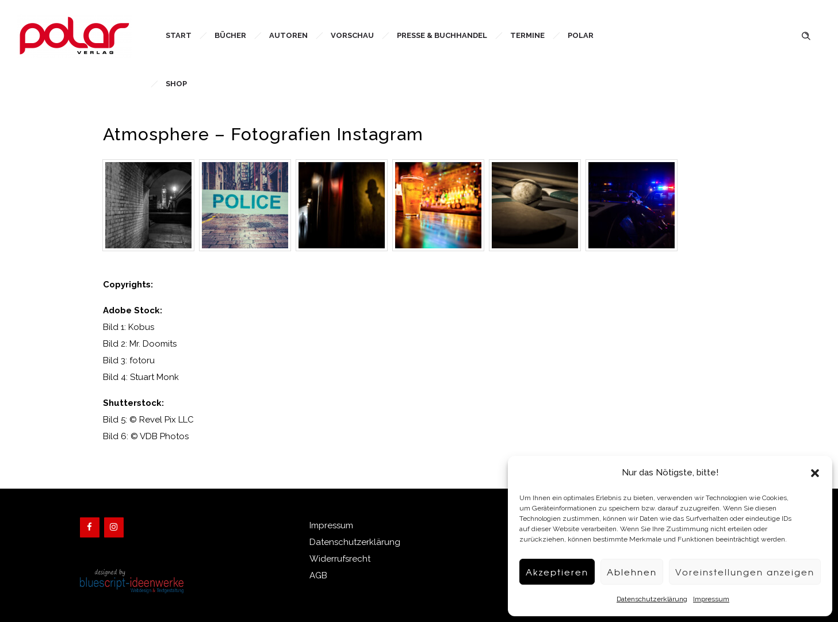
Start (179, 35)
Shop (176, 83)
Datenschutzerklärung (652, 599)
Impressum (711, 599)
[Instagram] (114, 527)
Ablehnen (632, 572)
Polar (581, 35)
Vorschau (352, 35)
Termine (527, 35)
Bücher (230, 35)
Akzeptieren (557, 572)
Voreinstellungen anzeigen (744, 572)
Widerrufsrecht (339, 559)
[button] (815, 473)
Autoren (288, 35)
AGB (318, 575)
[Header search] (806, 34)
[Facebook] (90, 527)
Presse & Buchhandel (442, 35)
